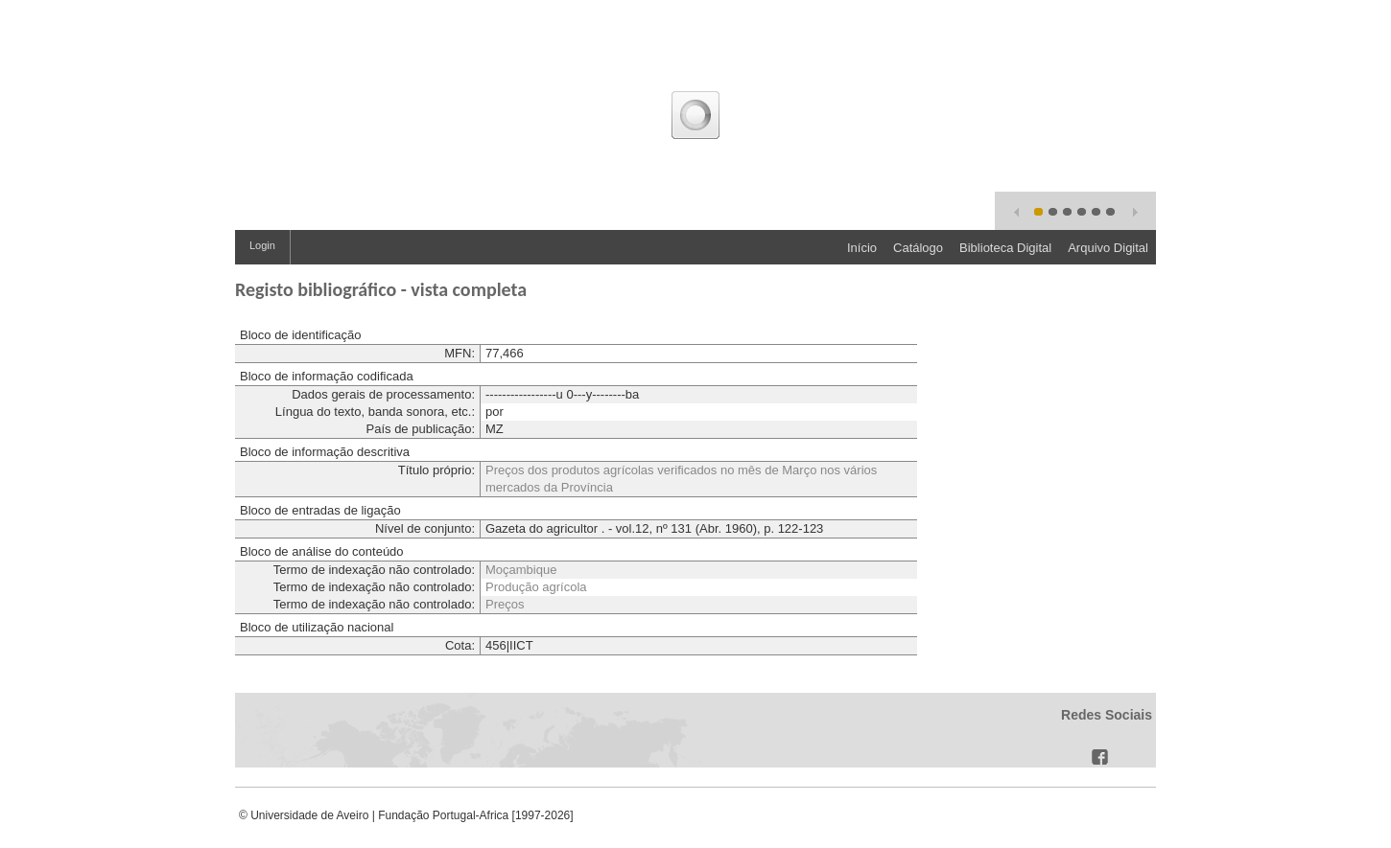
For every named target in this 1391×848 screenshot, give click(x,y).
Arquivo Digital (1108, 248)
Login (262, 245)
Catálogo (918, 248)
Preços (504, 604)
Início (862, 248)
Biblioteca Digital (1005, 248)
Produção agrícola (536, 587)
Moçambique (520, 569)
